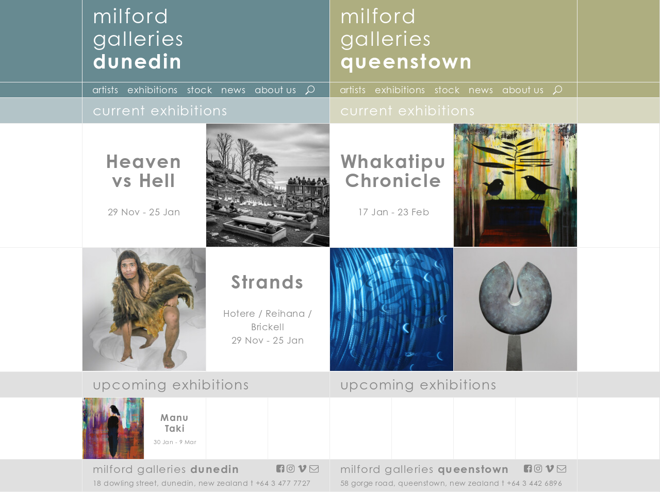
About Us (275, 89)
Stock (199, 89)
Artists (105, 89)
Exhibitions (152, 89)
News (233, 89)
